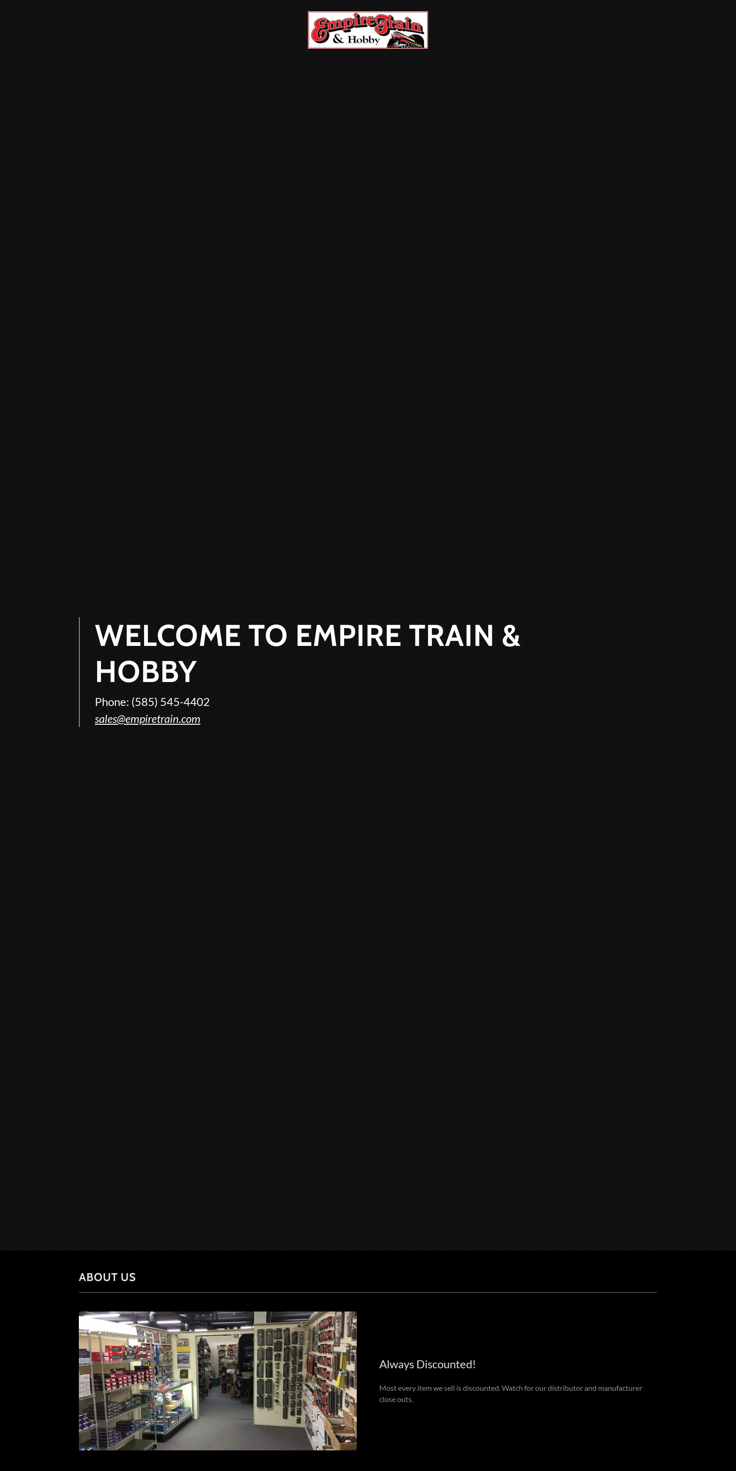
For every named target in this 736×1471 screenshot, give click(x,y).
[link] (368, 29)
